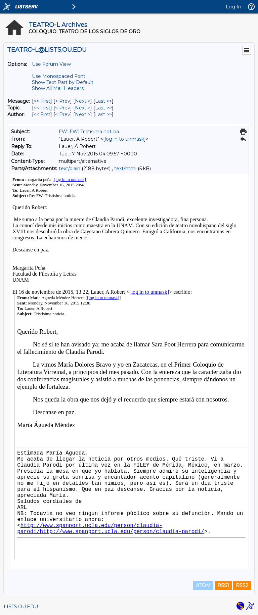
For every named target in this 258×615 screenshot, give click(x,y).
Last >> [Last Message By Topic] (103, 108)
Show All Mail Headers (58, 88)
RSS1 (223, 585)
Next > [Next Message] (82, 101)
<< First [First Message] (42, 101)
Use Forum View (51, 64)
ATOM (203, 585)
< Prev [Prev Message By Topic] (62, 108)
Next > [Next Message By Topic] (82, 108)
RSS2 (242, 585)
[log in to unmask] (124, 139)
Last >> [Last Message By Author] (103, 114)
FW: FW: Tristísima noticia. (89, 132)
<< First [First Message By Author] (42, 114)
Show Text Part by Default (62, 82)
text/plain (69, 168)
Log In (233, 7)
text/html (125, 168)
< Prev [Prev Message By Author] (62, 114)
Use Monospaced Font (58, 76)
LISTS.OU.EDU (21, 607)
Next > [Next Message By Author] (82, 114)
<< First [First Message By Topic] (42, 108)
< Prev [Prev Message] (62, 101)
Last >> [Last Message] (103, 101)
